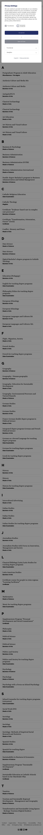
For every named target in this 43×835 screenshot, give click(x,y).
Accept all (21, 32)
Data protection (24, 58)
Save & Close (21, 41)
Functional (11, 26)
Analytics (22, 26)
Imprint (16, 58)
